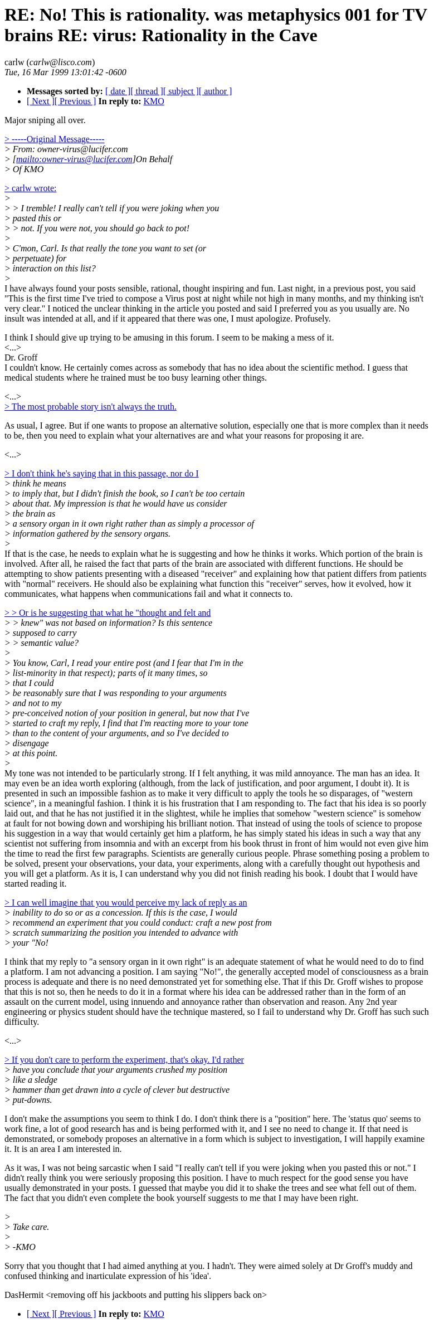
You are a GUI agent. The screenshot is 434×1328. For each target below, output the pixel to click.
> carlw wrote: (30, 188)
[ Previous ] (75, 101)
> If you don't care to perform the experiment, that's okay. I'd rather (124, 1059)
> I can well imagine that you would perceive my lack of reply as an (125, 902)
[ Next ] (41, 101)
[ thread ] (146, 91)
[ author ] (215, 91)
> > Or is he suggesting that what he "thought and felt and (107, 612)
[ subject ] (181, 91)
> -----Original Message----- (54, 139)
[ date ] (117, 91)
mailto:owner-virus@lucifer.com (74, 159)
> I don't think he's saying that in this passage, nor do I (101, 473)
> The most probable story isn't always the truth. (90, 406)
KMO (153, 101)
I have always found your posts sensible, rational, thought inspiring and (132, 288)
